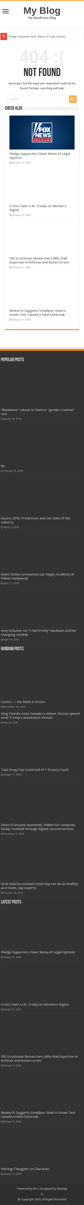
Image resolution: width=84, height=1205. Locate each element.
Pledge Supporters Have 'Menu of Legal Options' (37, 36)
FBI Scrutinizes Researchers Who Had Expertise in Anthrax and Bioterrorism (39, 260)
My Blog (42, 10)
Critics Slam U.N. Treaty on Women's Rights (35, 1004)
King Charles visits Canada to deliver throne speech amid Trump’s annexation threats (40, 716)
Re (3, 466)
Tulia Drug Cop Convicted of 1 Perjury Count (35, 770)
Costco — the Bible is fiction (23, 702)
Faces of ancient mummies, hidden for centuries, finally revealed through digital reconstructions (38, 827)
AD (35, 1188)
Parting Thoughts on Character (25, 1169)
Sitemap (62, 1188)
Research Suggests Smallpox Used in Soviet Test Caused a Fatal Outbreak (37, 313)
